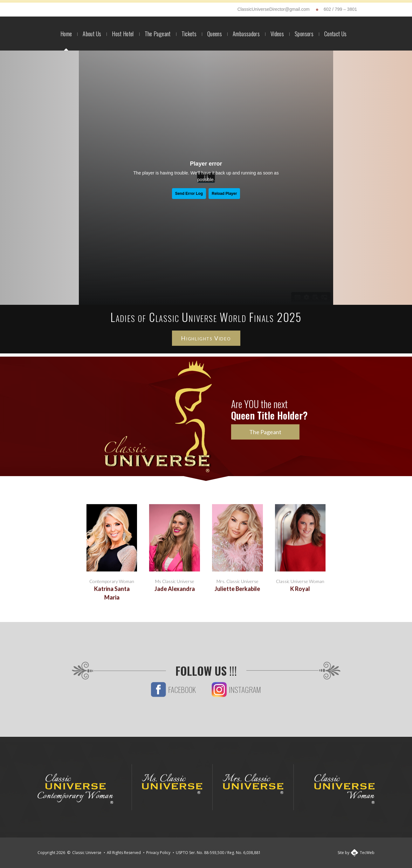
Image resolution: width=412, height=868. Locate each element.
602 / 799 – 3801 (340, 9)
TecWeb (367, 852)
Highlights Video (206, 338)
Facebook (173, 700)
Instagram (236, 700)
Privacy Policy (158, 852)
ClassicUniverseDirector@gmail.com (273, 9)
